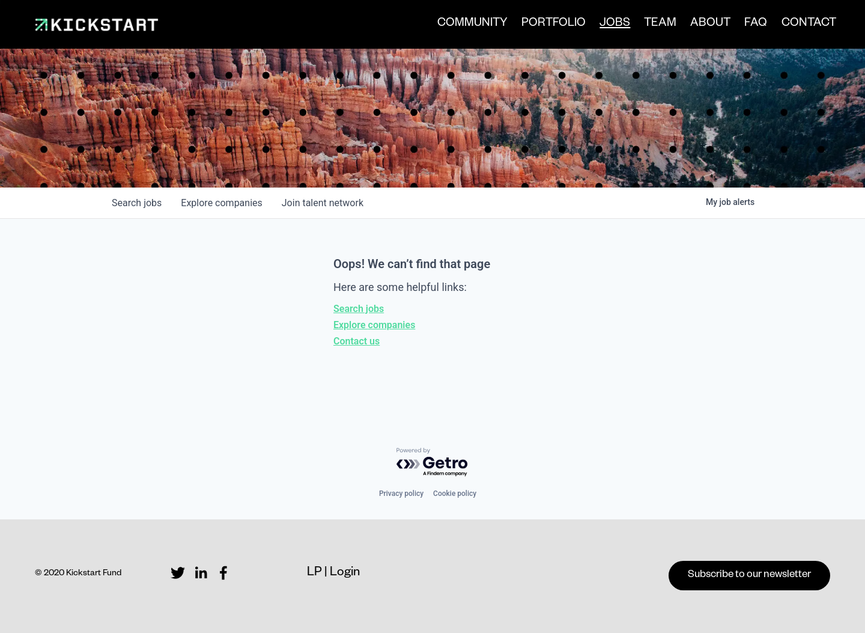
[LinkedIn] (200, 573)
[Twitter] (178, 573)
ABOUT (705, 26)
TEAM (655, 26)
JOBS (609, 27)
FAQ (750, 26)
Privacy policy (401, 493)
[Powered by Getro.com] (432, 462)
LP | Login (333, 573)
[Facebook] (223, 573)
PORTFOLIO (548, 26)
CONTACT (802, 26)
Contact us (356, 341)
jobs (137, 203)
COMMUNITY (467, 26)
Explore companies (374, 325)
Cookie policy (454, 493)
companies (221, 203)
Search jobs (358, 308)
